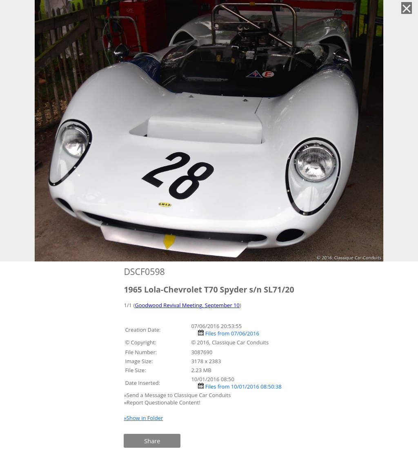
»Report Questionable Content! (162, 402)
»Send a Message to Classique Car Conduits (178, 395)
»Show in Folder (143, 418)
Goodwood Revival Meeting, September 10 (187, 305)
